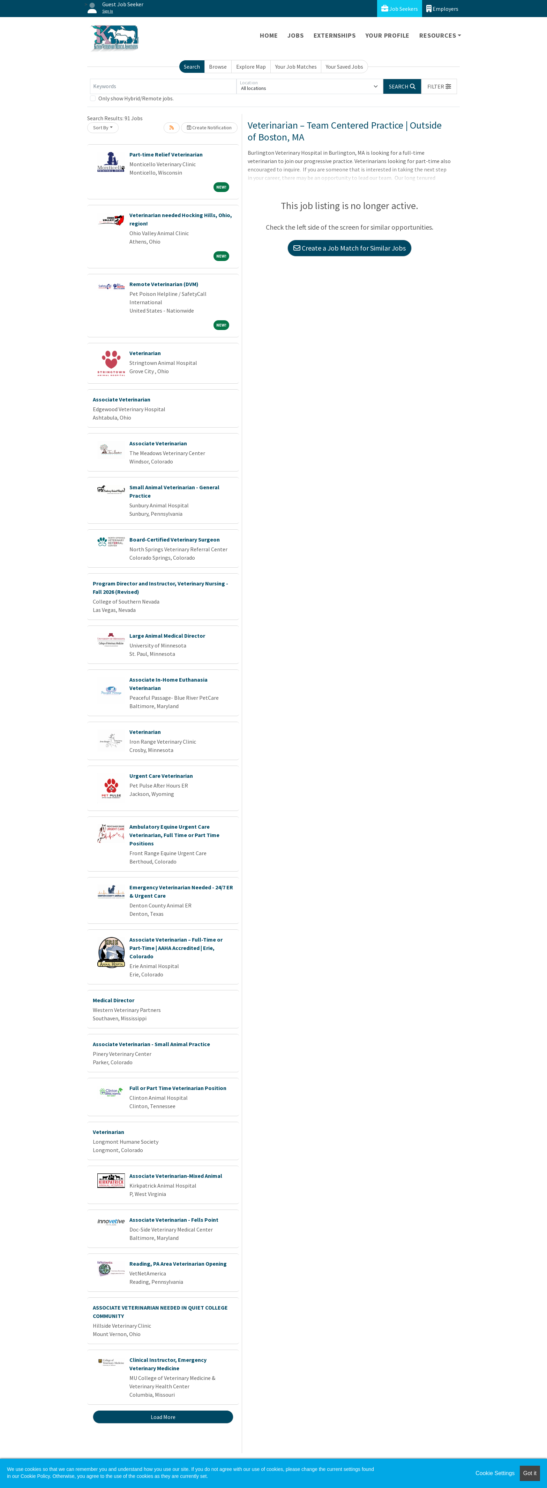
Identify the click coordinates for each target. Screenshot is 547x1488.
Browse (218, 66)
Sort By (100, 127)
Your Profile (388, 35)
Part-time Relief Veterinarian (166, 154)
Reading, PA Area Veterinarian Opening (178, 1263)
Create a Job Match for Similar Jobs (349, 248)
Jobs (295, 35)
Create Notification (209, 127)
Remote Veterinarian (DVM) (163, 284)
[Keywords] (163, 86)
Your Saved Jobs (344, 66)
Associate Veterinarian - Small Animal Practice (151, 1044)
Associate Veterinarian (121, 399)
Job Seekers (399, 8)
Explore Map (251, 66)
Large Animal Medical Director (167, 635)
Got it (530, 1473)
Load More (163, 1416)
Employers (442, 8)
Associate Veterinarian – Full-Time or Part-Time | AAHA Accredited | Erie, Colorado (176, 948)
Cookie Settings (495, 1473)
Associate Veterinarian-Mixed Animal (175, 1175)
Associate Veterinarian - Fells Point (173, 1219)
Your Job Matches (296, 66)
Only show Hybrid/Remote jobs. (136, 98)
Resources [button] (437, 35)
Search (192, 66)
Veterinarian (145, 353)
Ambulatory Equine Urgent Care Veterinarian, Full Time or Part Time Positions (174, 835)
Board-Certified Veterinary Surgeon (174, 539)
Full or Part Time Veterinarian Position (177, 1087)
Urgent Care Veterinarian (161, 775)
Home (269, 35)
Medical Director (113, 1000)
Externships (335, 35)
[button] (439, 86)
